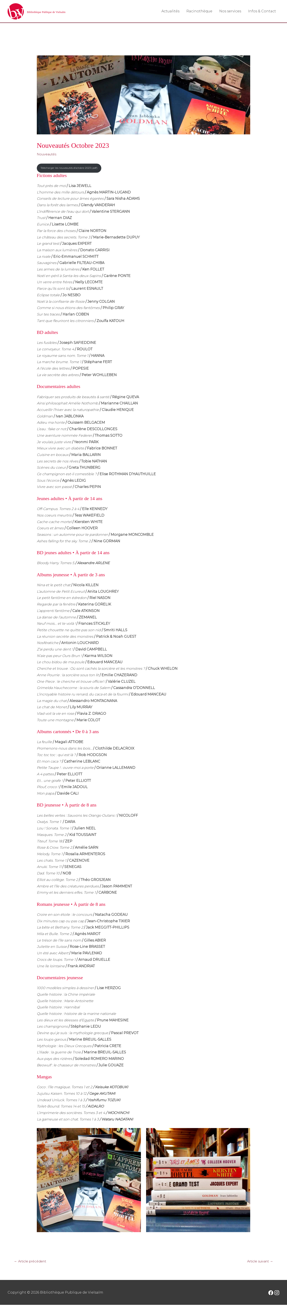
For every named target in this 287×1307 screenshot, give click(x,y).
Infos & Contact (262, 11)
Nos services (230, 11)
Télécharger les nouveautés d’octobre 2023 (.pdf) (73, 169)
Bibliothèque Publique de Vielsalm (63, 11)
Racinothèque (199, 11)
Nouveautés (47, 155)
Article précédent (32, 1263)
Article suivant (258, 1263)
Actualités (170, 11)
